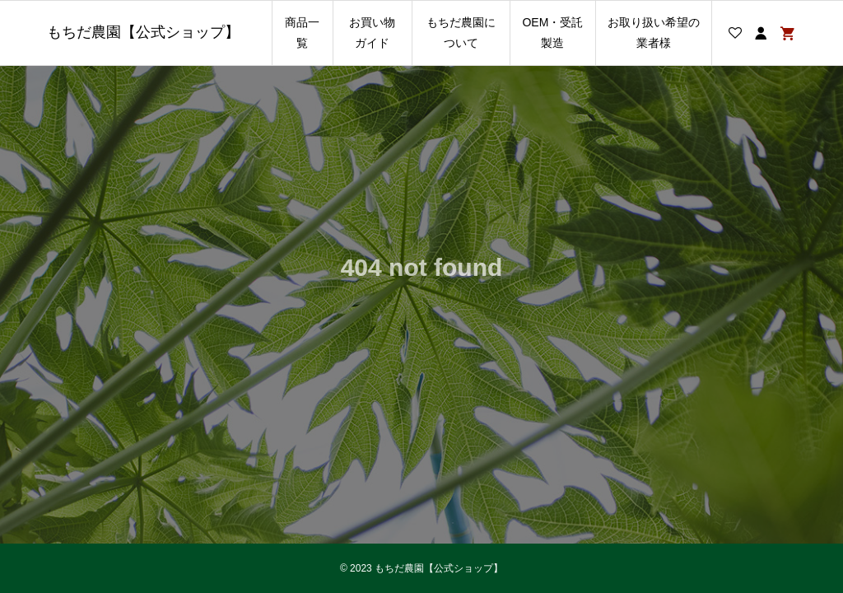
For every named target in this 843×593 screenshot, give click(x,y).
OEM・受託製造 (552, 32)
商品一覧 (302, 32)
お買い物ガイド (372, 32)
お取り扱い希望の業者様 (654, 32)
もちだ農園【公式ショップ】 (143, 32)
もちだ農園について (461, 32)
